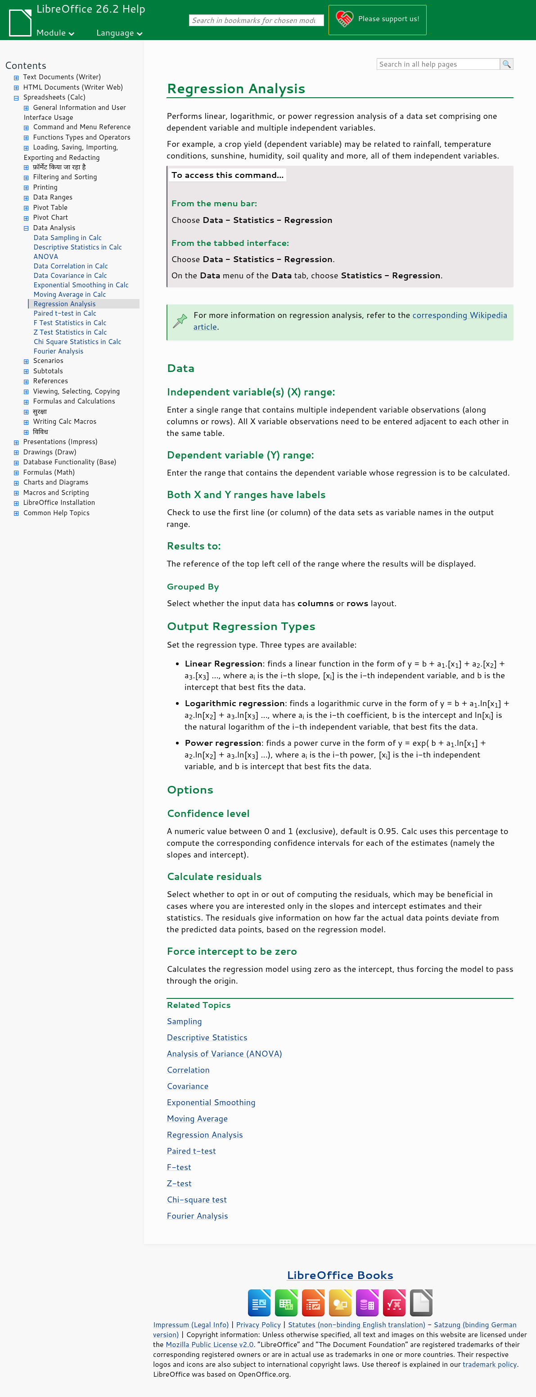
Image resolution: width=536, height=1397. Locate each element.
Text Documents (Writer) (62, 77)
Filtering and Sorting (65, 176)
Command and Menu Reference (82, 127)
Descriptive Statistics (207, 1037)
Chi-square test (197, 1199)
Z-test (179, 1183)
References (50, 381)
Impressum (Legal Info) (191, 1324)
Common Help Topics (56, 512)
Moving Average (197, 1118)
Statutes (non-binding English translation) (356, 1324)
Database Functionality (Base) (70, 462)
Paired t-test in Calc (64, 313)
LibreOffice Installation (59, 502)
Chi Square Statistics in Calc (77, 341)
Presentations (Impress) (60, 441)
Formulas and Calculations (74, 401)
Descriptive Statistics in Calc (77, 247)
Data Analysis (54, 227)
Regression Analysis (64, 303)
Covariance (187, 1086)
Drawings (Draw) (50, 452)
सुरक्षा (40, 411)
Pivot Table (50, 207)
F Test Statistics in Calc (70, 322)
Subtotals (48, 371)
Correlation (188, 1069)
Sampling (184, 1021)
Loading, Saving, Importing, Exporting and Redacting (70, 152)
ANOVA (45, 256)
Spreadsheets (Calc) (54, 97)
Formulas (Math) (49, 472)
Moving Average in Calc (69, 294)
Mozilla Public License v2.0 (210, 1344)
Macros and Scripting (56, 492)
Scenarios (48, 360)
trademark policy (490, 1364)
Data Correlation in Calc (70, 266)
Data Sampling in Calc (67, 237)
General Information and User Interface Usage (74, 112)
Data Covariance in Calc (70, 275)
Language (115, 32)
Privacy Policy (258, 1324)
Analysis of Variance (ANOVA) (224, 1053)
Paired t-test (191, 1151)
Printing (45, 187)
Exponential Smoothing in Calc (81, 285)
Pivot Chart (50, 217)
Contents (25, 65)
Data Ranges (52, 197)
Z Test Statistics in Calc (70, 332)
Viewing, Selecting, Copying (76, 391)
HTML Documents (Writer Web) (73, 87)
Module (51, 32)
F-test (179, 1167)
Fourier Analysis (58, 351)
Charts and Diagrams (55, 482)
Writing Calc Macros (65, 421)
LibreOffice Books (340, 1275)
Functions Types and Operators (82, 137)
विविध (40, 431)
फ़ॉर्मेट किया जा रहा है (59, 167)
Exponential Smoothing (211, 1102)
